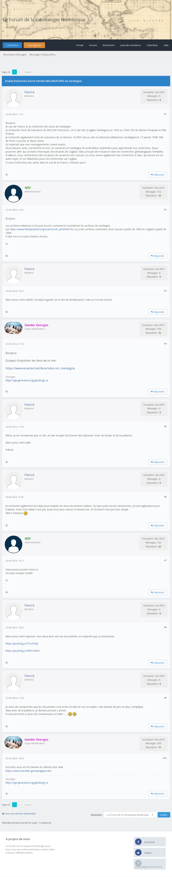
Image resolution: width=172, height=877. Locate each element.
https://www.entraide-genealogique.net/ (28, 770)
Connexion (12, 45)
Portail (79, 45)
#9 (165, 697)
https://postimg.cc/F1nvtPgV (22, 643)
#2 (165, 209)
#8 (165, 627)
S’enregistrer (34, 45)
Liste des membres (130, 45)
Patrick (29, 92)
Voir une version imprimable (20, 813)
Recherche (108, 45)
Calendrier (152, 45)
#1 (165, 114)
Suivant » (28, 72)
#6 (165, 496)
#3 (165, 290)
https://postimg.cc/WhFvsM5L (23, 650)
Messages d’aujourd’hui (42, 54)
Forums (93, 45)
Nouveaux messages (15, 54)
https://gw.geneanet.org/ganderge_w (27, 380)
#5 (165, 426)
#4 (165, 343)
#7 (165, 560)
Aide (166, 45)
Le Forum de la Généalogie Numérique (44, 19)
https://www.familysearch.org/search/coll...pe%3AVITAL (42, 229)
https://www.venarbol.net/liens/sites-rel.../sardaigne (40, 368)
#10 (164, 758)
